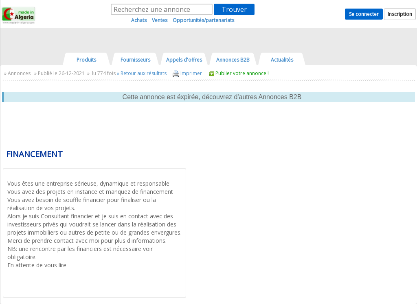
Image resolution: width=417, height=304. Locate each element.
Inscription (400, 14)
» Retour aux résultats (142, 73)
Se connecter (364, 14)
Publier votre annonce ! (242, 73)
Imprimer (187, 73)
